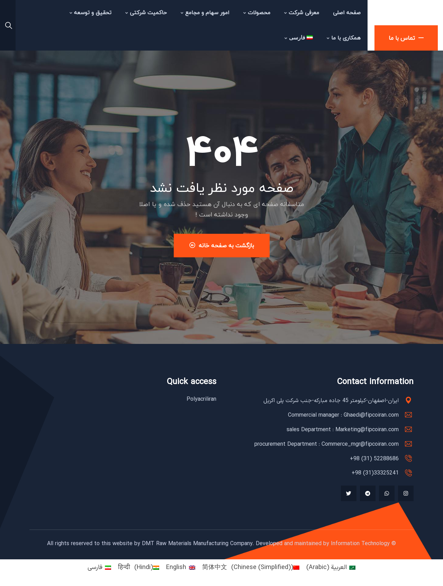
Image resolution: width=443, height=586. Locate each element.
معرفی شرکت (301, 12)
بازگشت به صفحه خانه (221, 245)
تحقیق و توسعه (90, 12)
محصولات (256, 12)
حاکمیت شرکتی (146, 12)
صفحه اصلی (347, 12)
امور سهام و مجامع (205, 12)
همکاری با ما (344, 38)
